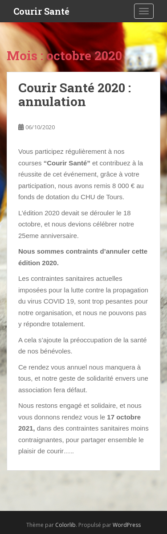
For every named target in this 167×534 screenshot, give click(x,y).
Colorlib (65, 525)
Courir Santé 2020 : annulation (74, 94)
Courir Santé (41, 11)
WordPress (127, 525)
